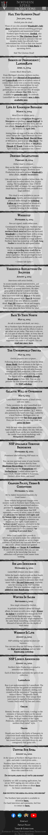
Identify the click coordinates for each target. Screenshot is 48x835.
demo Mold (11, 364)
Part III (11, 303)
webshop (35, 200)
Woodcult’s (37, 172)
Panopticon (27, 468)
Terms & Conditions (30, 547)
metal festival (33, 121)
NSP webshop (25, 384)
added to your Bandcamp (17, 589)
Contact (24, 821)
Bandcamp (10, 198)
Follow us (11, 203)
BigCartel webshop (20, 649)
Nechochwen (11, 471)
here (38, 785)
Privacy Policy (9, 547)
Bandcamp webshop (23, 651)
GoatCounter (20, 507)
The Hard (33, 140)
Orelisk (33, 33)
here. (26, 800)
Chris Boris (33, 46)
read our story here (23, 343)
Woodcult (19, 126)
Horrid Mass (36, 138)
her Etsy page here (33, 417)
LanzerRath (11, 80)
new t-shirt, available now (27, 98)
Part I (27, 295)
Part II (29, 298)
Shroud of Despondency (28, 77)
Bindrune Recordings (12, 466)
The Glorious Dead (28, 36)
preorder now (20, 94)
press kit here (23, 422)
